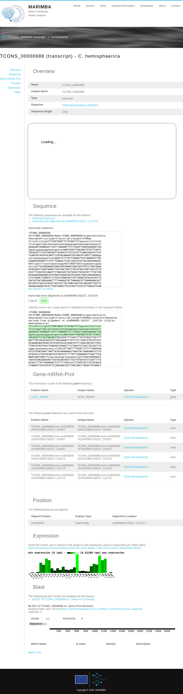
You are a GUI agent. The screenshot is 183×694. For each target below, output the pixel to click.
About (162, 5)
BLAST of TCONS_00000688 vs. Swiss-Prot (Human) (63, 599)
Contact (175, 5)
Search (90, 5)
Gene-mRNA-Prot (10, 78)
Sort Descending (38, 547)
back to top (34, 652)
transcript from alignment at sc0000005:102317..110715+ (65, 221)
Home (76, 5)
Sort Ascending (58, 547)
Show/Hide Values (130, 547)
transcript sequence (43, 218)
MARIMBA (39, 6)
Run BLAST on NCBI (40, 288)
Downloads (146, 5)
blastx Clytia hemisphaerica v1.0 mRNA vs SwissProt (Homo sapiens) (101, 608)
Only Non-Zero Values (82, 547)
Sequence (15, 74)
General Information (123, 5)
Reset (114, 547)
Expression (14, 87)
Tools (103, 5)
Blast (18, 92)
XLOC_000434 (39, 396)
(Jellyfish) (80, 105)
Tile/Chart (102, 547)
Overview (15, 69)
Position (16, 83)
